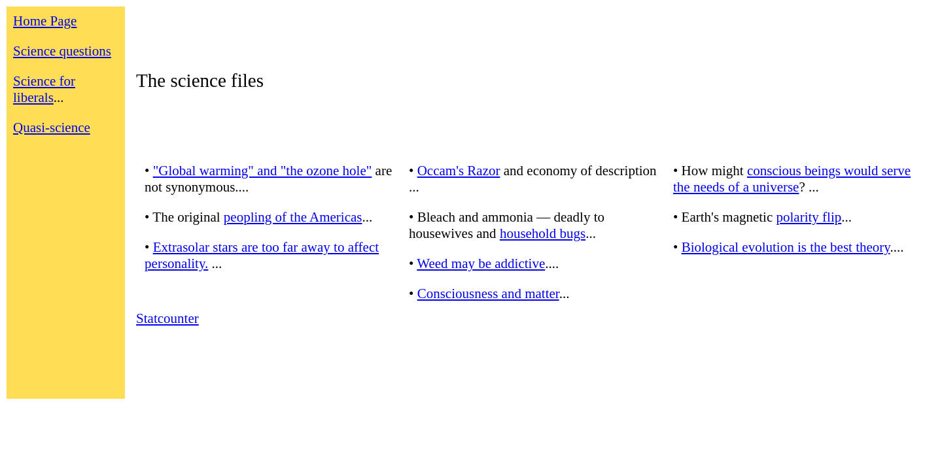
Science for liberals (44, 89)
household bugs (542, 233)
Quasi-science (51, 127)
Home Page (45, 21)
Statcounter (167, 318)
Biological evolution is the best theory (786, 247)
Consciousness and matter (488, 293)
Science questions (62, 51)
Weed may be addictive (481, 263)
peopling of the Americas (293, 217)
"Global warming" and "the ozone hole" (262, 170)
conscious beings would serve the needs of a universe (792, 179)
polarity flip (809, 217)
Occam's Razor (458, 170)
